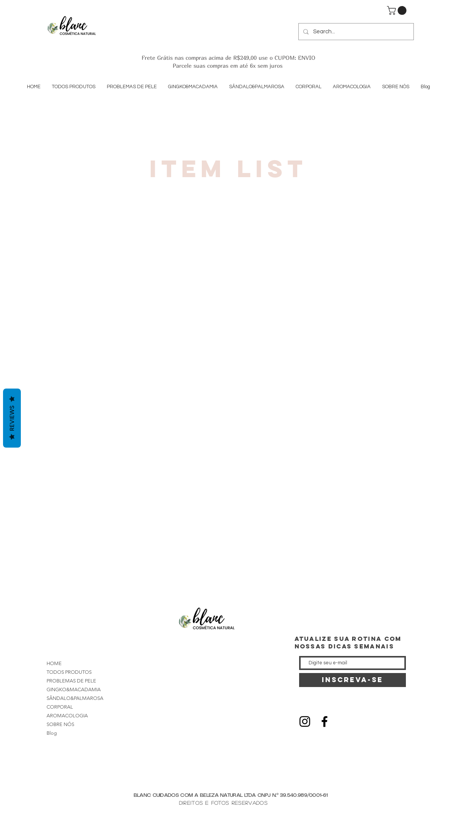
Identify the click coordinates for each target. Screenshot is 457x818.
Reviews (12, 418)
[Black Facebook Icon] (324, 721)
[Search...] (355, 31)
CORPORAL (60, 707)
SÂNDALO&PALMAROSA (75, 698)
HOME (54, 663)
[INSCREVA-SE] (352, 680)
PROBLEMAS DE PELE (71, 681)
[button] (398, 10)
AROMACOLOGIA (67, 715)
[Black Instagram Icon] (305, 721)
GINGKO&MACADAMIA (74, 689)
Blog (52, 733)
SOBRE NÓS (60, 724)
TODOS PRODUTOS (69, 672)
